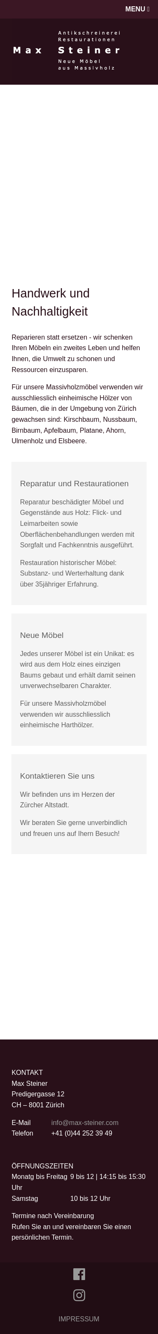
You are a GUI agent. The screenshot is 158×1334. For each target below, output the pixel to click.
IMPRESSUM (79, 1319)
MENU (138, 9)
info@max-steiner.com (84, 1122)
